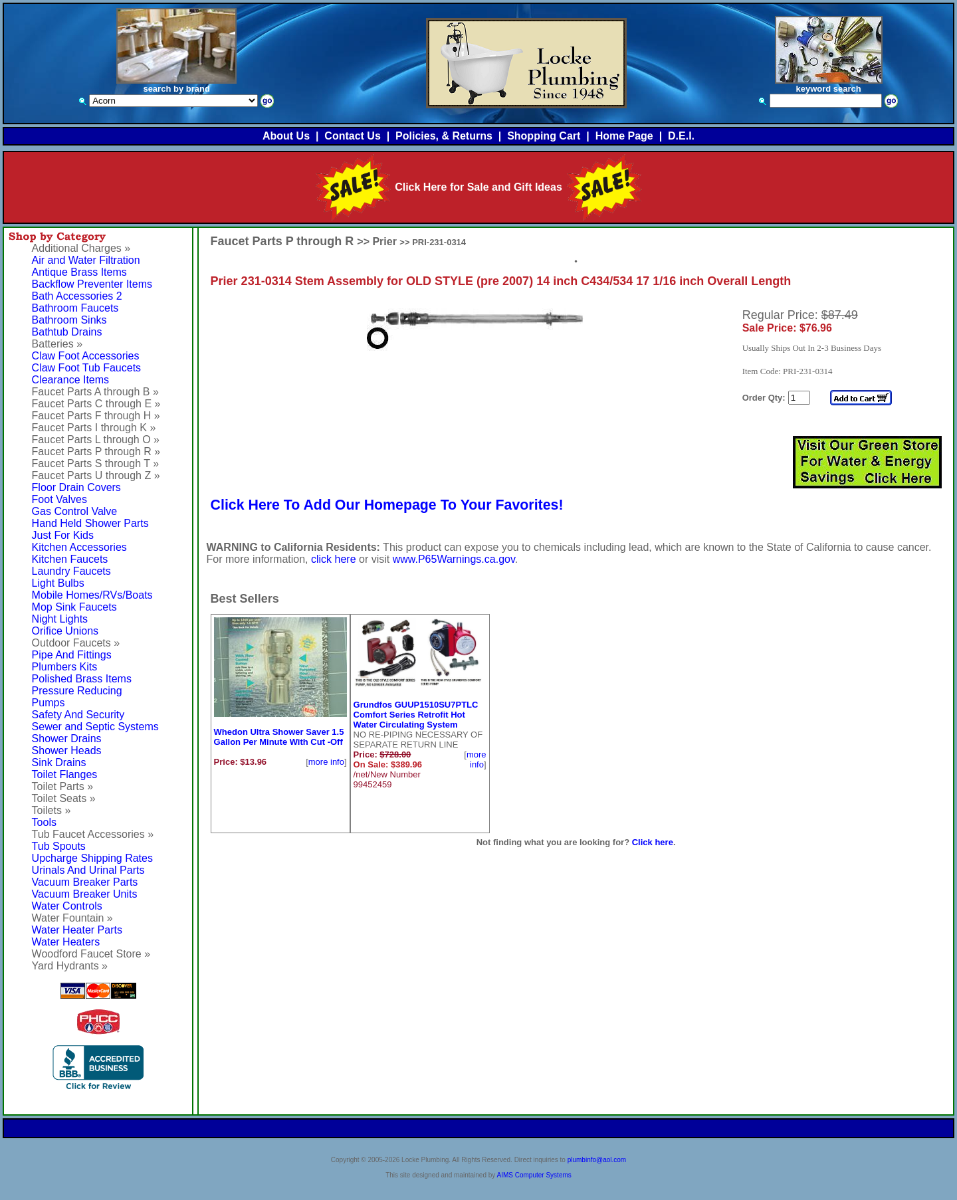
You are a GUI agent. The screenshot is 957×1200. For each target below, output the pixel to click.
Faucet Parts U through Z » (96, 475)
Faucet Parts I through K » (94, 427)
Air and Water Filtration (86, 260)
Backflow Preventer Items (92, 284)
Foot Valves (59, 499)
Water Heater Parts (77, 930)
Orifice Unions (65, 631)
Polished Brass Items (82, 678)
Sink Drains (59, 762)
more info (326, 762)
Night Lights (60, 619)
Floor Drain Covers (76, 487)
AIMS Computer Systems (534, 1175)
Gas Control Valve (75, 511)
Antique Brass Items (79, 272)
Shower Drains (67, 738)
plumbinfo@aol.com (597, 1159)
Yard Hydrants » (70, 965)
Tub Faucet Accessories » (93, 834)
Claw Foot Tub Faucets (87, 367)
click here (333, 559)
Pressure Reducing (77, 690)
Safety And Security (78, 714)
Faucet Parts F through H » (96, 415)
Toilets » (51, 810)
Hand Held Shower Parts (90, 523)
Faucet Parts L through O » (96, 439)
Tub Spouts (59, 846)
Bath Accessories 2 (77, 296)
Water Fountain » (72, 918)
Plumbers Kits (65, 666)
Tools (44, 822)
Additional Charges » (81, 248)
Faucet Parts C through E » (96, 403)
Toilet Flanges (65, 774)
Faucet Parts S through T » (96, 463)
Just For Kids (63, 535)
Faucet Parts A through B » (95, 391)
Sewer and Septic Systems (95, 726)
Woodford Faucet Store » (91, 953)
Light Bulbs (58, 583)
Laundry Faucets (71, 571)
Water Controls (67, 906)
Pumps (48, 702)
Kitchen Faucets (70, 559)
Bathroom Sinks (69, 320)
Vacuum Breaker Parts (85, 882)
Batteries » (57, 344)
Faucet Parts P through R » (96, 451)
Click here (652, 842)
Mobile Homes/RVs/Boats (92, 595)
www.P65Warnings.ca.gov (454, 559)
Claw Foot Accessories (86, 355)
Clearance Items (71, 379)
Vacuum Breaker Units (85, 894)
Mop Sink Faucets (74, 607)
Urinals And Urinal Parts (88, 870)
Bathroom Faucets (75, 308)
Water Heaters (66, 942)
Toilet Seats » (64, 798)
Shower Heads (67, 750)
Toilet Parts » (62, 786)
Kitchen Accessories (79, 547)
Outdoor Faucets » (76, 643)
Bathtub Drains (67, 332)
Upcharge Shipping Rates (92, 858)
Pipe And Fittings (72, 654)
